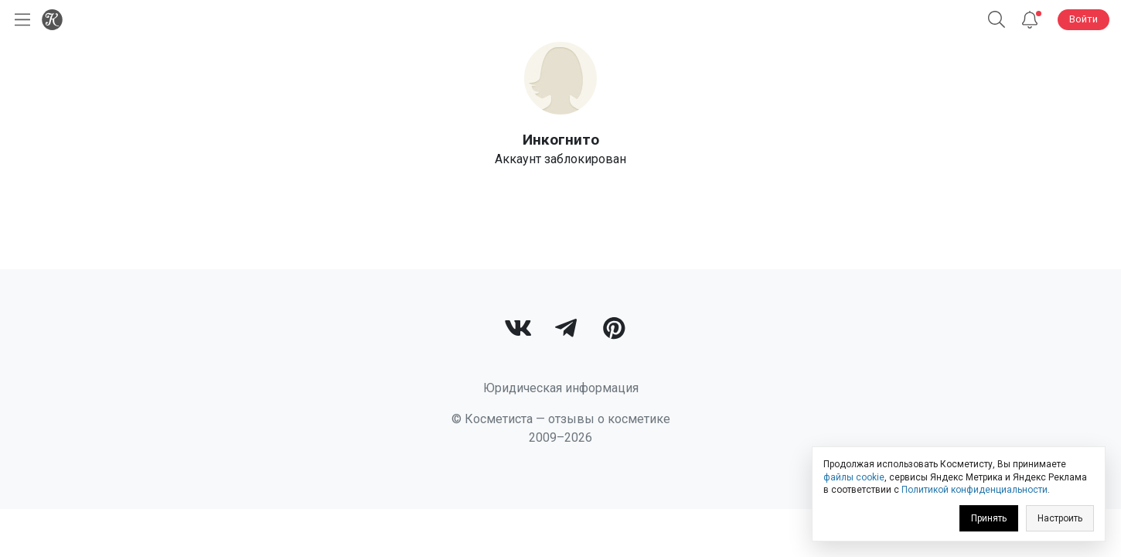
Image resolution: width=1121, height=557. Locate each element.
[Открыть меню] (19, 19)
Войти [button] (1083, 19)
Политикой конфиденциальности (974, 489)
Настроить (1060, 518)
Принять (989, 518)
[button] (997, 19)
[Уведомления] (1030, 19)
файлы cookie (853, 477)
